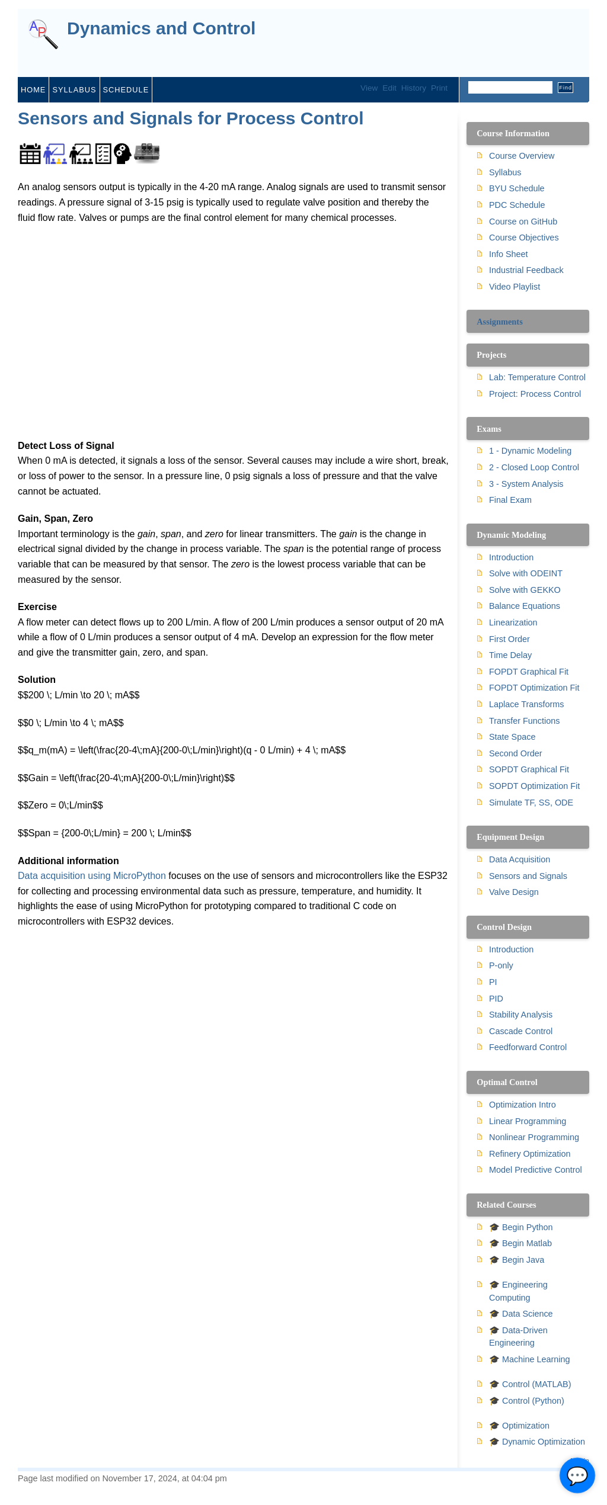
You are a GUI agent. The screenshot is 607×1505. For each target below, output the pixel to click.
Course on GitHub (523, 221)
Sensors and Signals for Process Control (190, 118)
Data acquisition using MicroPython (92, 876)
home (33, 89)
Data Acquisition (519, 859)
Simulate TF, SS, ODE (531, 802)
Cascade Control (520, 1031)
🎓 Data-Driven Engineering (518, 1337)
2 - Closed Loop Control (534, 467)
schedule (126, 89)
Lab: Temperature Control (537, 377)
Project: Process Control (535, 394)
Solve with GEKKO (525, 590)
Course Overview (521, 156)
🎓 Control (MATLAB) (530, 1384)
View (369, 88)
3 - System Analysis (526, 484)
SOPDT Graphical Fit (529, 769)
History (413, 88)
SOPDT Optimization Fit (534, 786)
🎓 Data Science (521, 1313)
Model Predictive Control (535, 1170)
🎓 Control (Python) (526, 1400)
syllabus (74, 89)
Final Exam (510, 500)
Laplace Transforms (526, 704)
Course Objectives (524, 237)
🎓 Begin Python (521, 1227)
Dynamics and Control (161, 29)
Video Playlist (514, 286)
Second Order (515, 753)
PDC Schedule (517, 205)
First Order (509, 639)
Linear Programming (527, 1121)
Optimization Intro (522, 1104)
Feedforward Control (528, 1047)
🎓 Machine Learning (529, 1359)
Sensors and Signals (528, 876)
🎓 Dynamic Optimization (537, 1441)
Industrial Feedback (526, 270)
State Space (512, 737)
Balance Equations (524, 606)
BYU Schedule (517, 188)
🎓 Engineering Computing (518, 1291)
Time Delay (510, 655)
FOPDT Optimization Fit (534, 687)
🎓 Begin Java (516, 1260)
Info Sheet (508, 254)
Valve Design (514, 892)
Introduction (511, 557)
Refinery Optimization (530, 1154)
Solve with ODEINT (526, 573)
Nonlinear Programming (534, 1137)
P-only (501, 965)
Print (439, 88)
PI (493, 982)
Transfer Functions (524, 721)
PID (496, 998)
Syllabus (505, 172)
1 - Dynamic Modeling (530, 450)
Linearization (513, 622)
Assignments (500, 321)
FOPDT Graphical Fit (528, 671)
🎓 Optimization (519, 1425)
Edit (389, 88)
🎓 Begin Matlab (520, 1243)
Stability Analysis (520, 1014)
